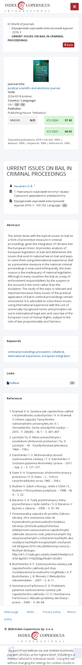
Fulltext (14, 383)
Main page (11, 612)
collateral (58, 352)
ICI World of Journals (21, 24)
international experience (24, 356)
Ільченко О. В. (23, 186)
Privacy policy (52, 612)
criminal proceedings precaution (29, 352)
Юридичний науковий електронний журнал (42, 28)
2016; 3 (16, 32)
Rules (30, 612)
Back (68, 45)
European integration (56, 356)
